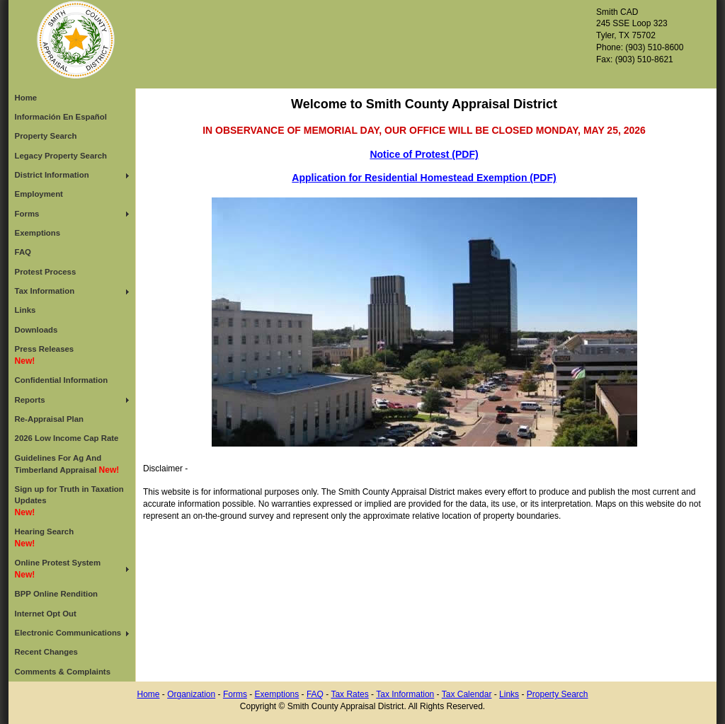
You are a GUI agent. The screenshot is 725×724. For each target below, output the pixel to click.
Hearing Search (44, 537)
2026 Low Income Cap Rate (67, 438)
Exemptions (38, 233)
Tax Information (45, 291)
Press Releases (44, 355)
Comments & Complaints (62, 671)
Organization (191, 694)
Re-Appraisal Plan (49, 419)
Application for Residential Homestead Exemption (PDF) (424, 177)
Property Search (46, 136)
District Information (52, 175)
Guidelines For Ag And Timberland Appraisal (67, 464)
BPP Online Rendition (56, 594)
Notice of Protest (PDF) (424, 154)
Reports (30, 400)
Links (25, 310)
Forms (27, 213)
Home (26, 97)
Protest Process (45, 272)
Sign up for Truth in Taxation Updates (69, 501)
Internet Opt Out (45, 613)
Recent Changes (46, 652)
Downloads (36, 330)
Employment (39, 194)
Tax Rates (349, 694)
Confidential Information (61, 380)
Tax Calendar (467, 694)
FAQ (23, 252)
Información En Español (61, 117)
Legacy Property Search (61, 155)
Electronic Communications (68, 632)
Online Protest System (58, 569)
